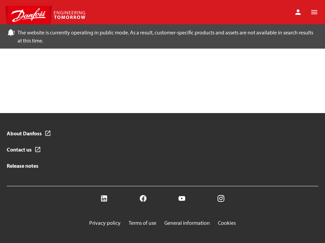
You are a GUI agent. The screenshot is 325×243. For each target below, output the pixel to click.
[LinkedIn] (104, 198)
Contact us (19, 149)
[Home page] (47, 15)
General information (187, 222)
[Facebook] (143, 198)
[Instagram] (221, 198)
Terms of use (142, 222)
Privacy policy (105, 222)
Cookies (227, 222)
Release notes (22, 165)
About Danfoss (24, 133)
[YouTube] (182, 198)
